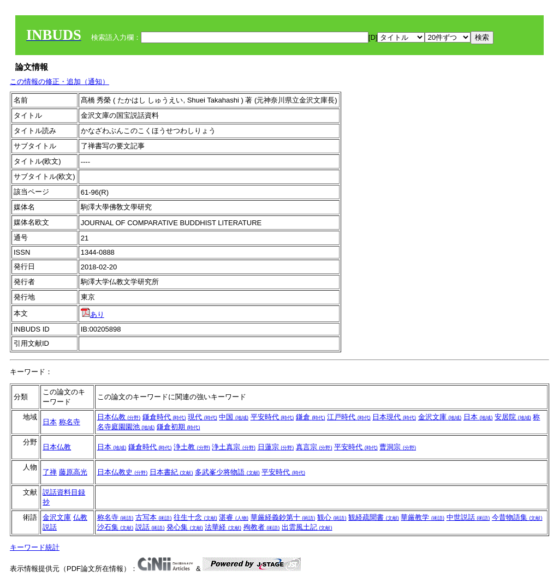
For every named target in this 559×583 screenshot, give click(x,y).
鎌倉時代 (164, 417)
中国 (233, 417)
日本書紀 (171, 472)
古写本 (153, 517)
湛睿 (233, 517)
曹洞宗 (397, 447)
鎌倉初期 (178, 427)
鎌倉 (310, 417)
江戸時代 (349, 417)
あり (92, 314)
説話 (150, 527)
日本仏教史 (122, 472)
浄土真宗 (233, 447)
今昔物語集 (517, 517)
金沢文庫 (440, 417)
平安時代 (272, 417)
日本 (50, 422)
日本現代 (394, 417)
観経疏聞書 (373, 517)
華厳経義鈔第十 (283, 517)
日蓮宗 (276, 447)
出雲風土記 (307, 527)
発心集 (184, 527)
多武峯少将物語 (227, 472)
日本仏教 (119, 417)
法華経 (223, 527)
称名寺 (69, 422)
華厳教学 (422, 517)
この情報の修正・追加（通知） (59, 81)
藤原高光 (73, 472)
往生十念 (195, 517)
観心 (332, 517)
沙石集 (115, 527)
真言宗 (314, 447)
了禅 (50, 472)
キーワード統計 (35, 547)
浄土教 (192, 447)
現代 (202, 417)
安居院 (513, 417)
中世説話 (468, 517)
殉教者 (261, 527)
